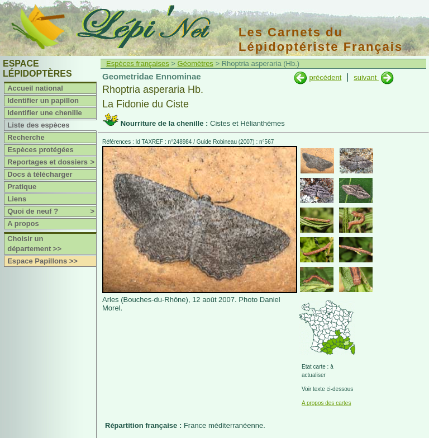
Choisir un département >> (34, 243)
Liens (16, 199)
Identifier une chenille (44, 113)
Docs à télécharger (39, 174)
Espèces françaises (137, 63)
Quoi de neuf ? (51, 211)
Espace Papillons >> (42, 261)
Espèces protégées (40, 149)
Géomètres (195, 63)
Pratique (21, 186)
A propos (23, 223)
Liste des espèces (38, 125)
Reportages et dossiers (51, 162)
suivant (366, 77)
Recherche (25, 137)
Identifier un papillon (43, 100)
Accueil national (35, 88)
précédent (325, 77)
